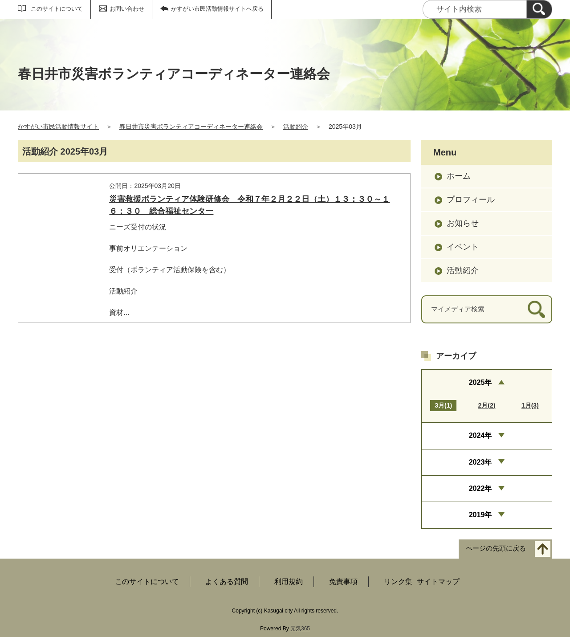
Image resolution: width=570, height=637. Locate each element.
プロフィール (471, 199)
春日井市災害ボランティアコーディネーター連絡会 (191, 126)
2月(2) (487, 405)
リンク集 (398, 581)
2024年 (480, 435)
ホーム (459, 176)
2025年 (480, 382)
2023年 (480, 462)
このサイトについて (57, 8)
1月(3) (530, 405)
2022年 (480, 488)
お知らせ (463, 223)
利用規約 (288, 581)
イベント (463, 246)
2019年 (480, 515)
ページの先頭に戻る (496, 548)
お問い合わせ (127, 8)
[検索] (539, 9)
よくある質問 (226, 581)
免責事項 (343, 581)
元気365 (300, 628)
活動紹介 (295, 126)
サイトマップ (438, 581)
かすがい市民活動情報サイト (58, 126)
